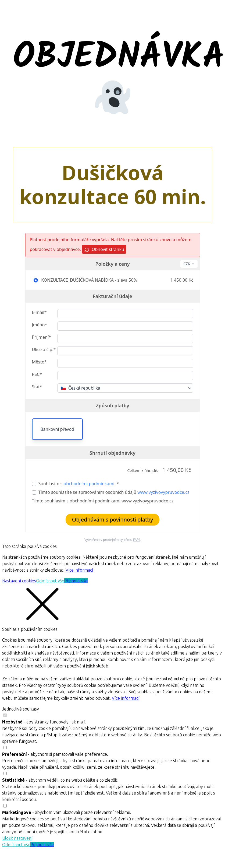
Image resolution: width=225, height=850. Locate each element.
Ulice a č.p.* (44, 349)
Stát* (37, 387)
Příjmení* (41, 337)
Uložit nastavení (17, 838)
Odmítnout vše (50, 580)
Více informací (79, 570)
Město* (39, 362)
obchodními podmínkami (89, 484)
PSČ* (37, 374)
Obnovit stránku (104, 249)
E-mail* (39, 312)
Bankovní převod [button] (57, 429)
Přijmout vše (76, 580)
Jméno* (39, 325)
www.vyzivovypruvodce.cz (163, 492)
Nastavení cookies (19, 580)
